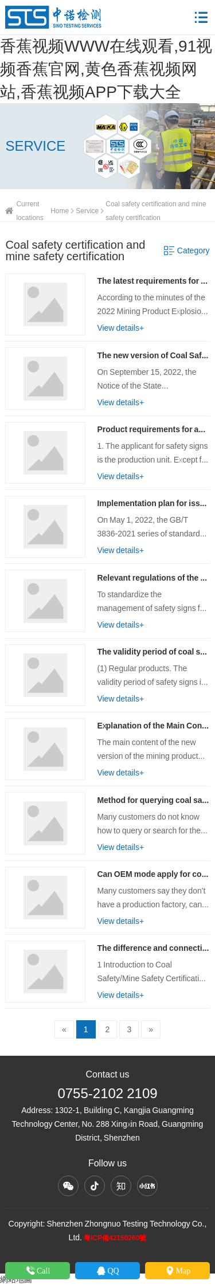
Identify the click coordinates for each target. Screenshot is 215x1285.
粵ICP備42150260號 (115, 1238)
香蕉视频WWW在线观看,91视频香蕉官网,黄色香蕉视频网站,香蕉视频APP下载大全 (106, 68)
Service (87, 211)
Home (59, 211)
